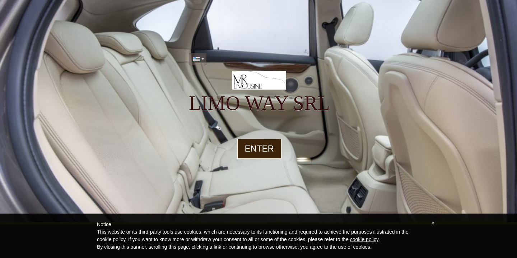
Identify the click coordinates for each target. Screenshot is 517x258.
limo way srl (259, 103)
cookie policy (364, 239)
